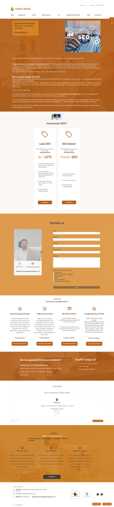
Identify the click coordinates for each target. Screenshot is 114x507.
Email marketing (59, 279)
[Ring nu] (111, 19)
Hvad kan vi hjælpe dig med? (62, 270)
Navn (54, 230)
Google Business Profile (62, 281)
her (31, 90)
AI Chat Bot (96, 504)
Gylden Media (23, 9)
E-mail (55, 243)
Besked (55, 256)
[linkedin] (102, 494)
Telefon (55, 237)
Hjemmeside (57, 250)
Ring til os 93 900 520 (96, 5)
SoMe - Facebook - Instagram (63, 274)
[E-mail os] (111, 23)
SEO (55, 278)
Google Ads (58, 272)
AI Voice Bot (107, 504)
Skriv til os (83, 5)
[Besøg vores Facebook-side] (98, 494)
